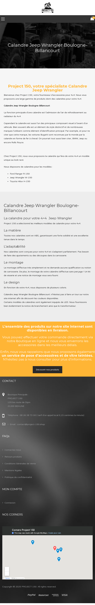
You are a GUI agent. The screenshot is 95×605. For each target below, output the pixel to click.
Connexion (10, 503)
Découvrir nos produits (47, 369)
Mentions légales (13, 470)
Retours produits (13, 456)
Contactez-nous (13, 450)
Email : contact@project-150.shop (27, 424)
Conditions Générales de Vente (20, 463)
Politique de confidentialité (18, 477)
